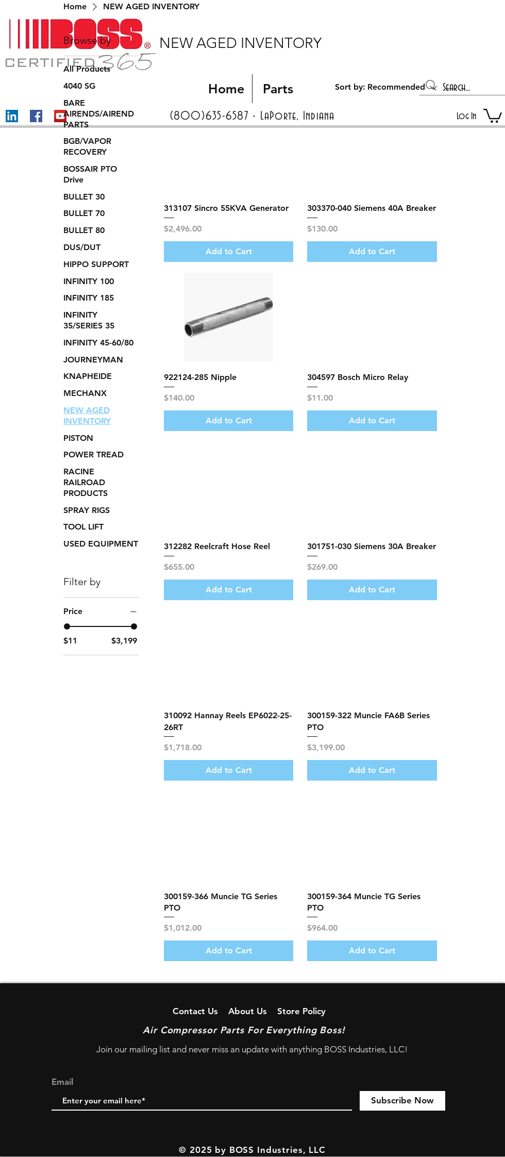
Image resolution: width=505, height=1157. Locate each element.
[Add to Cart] (229, 251)
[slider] (67, 626)
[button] (492, 115)
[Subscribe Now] (402, 1101)
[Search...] (463, 87)
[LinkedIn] (12, 116)
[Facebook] (36, 116)
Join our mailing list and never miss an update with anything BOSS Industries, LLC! (252, 1049)
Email (62, 1082)
